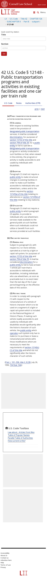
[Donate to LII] (34, 12)
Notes (19, 103)
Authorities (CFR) (32, 103)
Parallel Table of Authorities (20, 438)
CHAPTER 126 (36, 18)
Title (3, 34)
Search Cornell (42, 5)
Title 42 (24, 18)
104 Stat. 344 (15, 365)
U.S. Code (8, 103)
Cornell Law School (20, 3)
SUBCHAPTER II (14, 21)
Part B (26, 21)
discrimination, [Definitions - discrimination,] (16, 137)
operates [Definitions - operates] (14, 333)
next (43, 109)
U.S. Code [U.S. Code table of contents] (14, 18)
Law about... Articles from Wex (21, 432)
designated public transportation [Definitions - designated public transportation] (24, 131)
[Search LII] (38, 12)
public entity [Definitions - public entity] (15, 177)
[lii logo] (10, 12)
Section (4, 44)
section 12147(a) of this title (21, 192)
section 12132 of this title (21, 140)
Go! (4, 54)
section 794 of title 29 (19, 142)
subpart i (36, 21)
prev (37, 109)
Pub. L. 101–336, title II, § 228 (18, 362)
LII (6, 18)
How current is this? (17, 441)
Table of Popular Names (19, 435)
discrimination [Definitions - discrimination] (26, 262)
